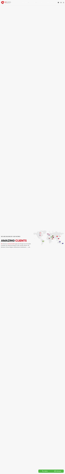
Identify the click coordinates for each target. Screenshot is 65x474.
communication (11, 243)
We (1, 243)
